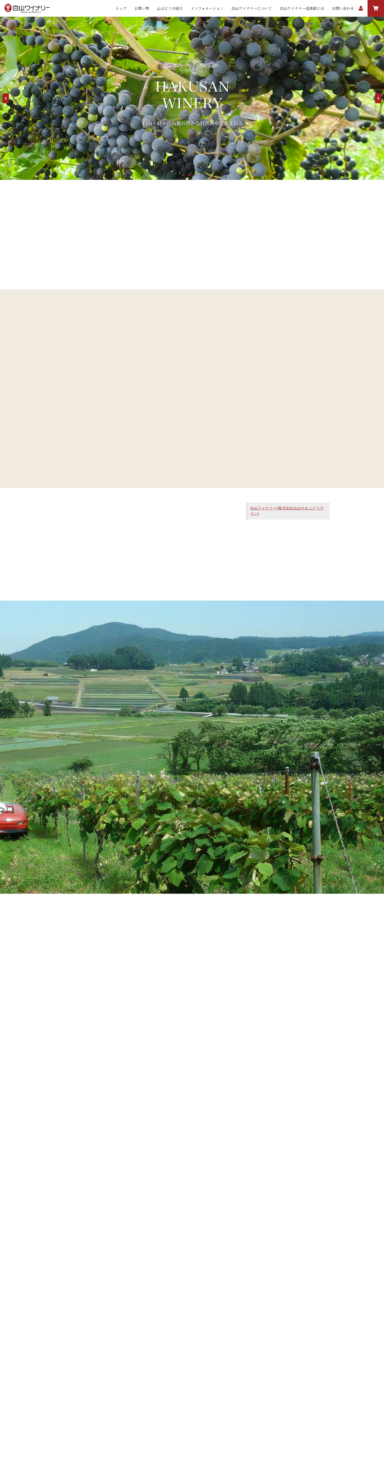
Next (378, 98)
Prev (5, 98)
